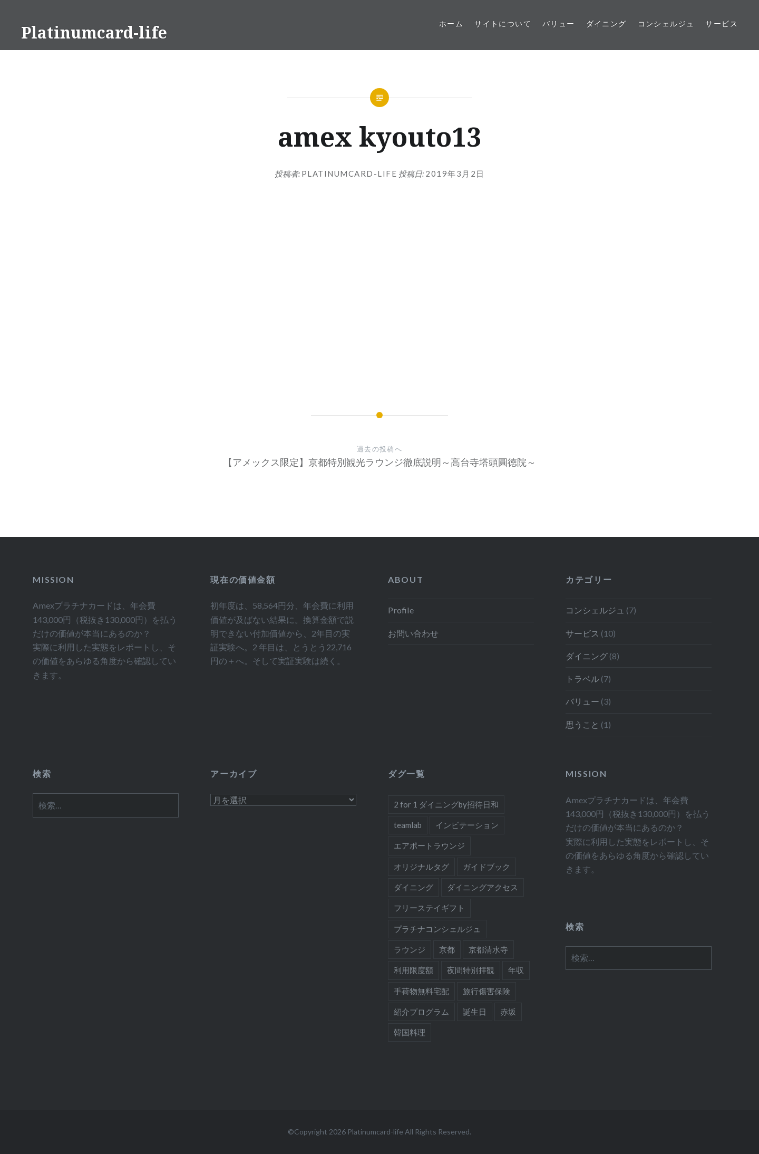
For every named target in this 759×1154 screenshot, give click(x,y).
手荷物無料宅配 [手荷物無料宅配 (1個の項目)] (421, 991)
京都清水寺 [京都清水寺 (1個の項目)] (488, 949)
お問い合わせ (413, 633)
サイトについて (502, 23)
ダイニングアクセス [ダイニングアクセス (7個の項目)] (482, 887)
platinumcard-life (349, 173)
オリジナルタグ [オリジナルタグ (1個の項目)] (421, 866)
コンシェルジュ (666, 23)
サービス (721, 23)
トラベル (582, 679)
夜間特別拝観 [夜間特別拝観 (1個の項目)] (470, 970)
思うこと (582, 724)
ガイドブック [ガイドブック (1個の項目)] (486, 866)
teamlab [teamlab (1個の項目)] (408, 825)
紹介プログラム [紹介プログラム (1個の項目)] (421, 1011)
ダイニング (606, 23)
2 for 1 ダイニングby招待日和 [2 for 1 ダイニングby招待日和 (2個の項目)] (446, 804)
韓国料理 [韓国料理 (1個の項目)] (409, 1032)
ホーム (451, 23)
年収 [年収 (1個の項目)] (516, 970)
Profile (401, 610)
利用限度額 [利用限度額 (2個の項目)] (413, 970)
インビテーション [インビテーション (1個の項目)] (467, 825)
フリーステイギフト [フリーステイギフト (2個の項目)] (429, 907)
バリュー (558, 23)
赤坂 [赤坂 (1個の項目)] (508, 1011)
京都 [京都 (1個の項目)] (447, 949)
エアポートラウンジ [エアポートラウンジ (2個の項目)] (429, 845)
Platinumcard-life (94, 32)
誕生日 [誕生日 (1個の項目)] (474, 1011)
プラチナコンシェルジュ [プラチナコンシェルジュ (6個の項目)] (437, 929)
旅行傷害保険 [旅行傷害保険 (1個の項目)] (486, 991)
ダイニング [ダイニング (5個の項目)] (413, 887)
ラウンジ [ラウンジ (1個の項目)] (409, 949)
